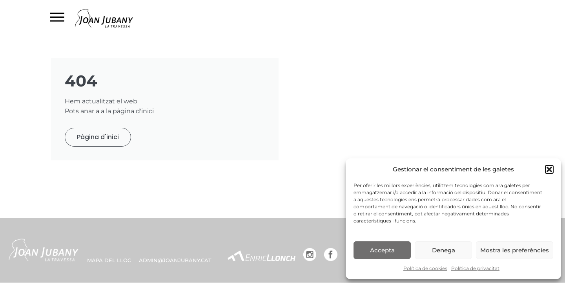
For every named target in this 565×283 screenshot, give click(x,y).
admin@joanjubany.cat (175, 260)
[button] (549, 169)
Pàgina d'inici (98, 137)
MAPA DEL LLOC (109, 260)
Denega (443, 250)
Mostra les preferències (514, 250)
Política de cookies (425, 268)
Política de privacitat (475, 268)
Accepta (382, 250)
